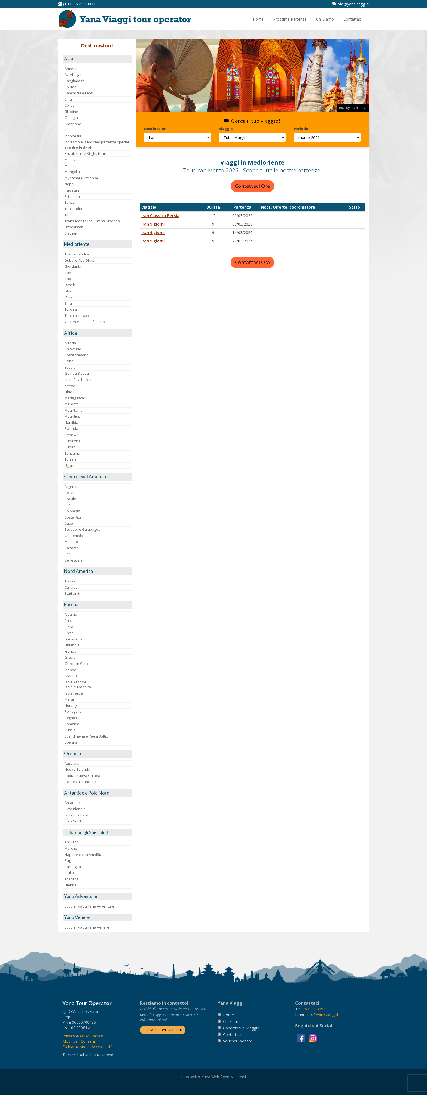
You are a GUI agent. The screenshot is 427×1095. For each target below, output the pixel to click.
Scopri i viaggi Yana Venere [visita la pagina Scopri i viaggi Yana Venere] (87, 927)
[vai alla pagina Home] (127, 19)
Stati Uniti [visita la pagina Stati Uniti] (72, 593)
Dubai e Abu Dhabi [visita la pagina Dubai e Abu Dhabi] (80, 260)
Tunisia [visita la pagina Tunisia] (71, 459)
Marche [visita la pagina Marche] (71, 848)
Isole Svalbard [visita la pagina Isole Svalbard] (76, 815)
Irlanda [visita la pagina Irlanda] (70, 669)
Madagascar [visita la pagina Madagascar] (75, 398)
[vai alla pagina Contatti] (352, 19)
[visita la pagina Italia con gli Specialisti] (97, 833)
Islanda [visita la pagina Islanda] (71, 675)
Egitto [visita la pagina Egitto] (69, 361)
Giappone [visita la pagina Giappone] (73, 123)
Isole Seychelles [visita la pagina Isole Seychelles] (78, 379)
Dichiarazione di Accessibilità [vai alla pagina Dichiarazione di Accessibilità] (87, 1046)
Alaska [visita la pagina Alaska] (70, 581)
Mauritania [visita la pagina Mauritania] (74, 410)
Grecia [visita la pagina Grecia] (70, 657)
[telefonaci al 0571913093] (76, 4)
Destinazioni (156, 128)
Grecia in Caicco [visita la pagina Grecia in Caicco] (78, 663)
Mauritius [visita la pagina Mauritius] (72, 416)
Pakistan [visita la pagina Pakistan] (72, 190)
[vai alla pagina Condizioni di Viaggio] (241, 1028)
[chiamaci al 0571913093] (314, 1008)
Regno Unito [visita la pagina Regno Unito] (75, 717)
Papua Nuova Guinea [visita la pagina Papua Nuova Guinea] (82, 775)
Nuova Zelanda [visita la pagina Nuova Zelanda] (77, 769)
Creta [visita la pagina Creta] (69, 632)
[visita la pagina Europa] (97, 605)
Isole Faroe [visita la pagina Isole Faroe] (74, 693)
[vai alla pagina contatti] (232, 1034)
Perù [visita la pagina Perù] (68, 553)
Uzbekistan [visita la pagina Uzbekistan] (74, 226)
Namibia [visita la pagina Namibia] (71, 422)
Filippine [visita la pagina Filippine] (71, 111)
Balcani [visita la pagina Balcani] (71, 620)
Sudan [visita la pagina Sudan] (70, 447)
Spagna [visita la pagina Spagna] (71, 742)
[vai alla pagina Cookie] (91, 1035)
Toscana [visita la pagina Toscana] (72, 879)
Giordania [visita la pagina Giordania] (73, 266)
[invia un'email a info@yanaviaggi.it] (322, 1014)
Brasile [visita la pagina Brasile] (70, 498)
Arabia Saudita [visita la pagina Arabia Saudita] (77, 254)
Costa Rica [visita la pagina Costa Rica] (73, 517)
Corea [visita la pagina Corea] (70, 105)
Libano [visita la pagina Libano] (70, 291)
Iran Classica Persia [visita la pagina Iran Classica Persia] (160, 215)
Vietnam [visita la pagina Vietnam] (71, 233)
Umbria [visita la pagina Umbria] (71, 885)
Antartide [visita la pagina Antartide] (72, 802)
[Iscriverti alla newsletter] (162, 1030)
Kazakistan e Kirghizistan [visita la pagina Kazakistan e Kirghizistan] (85, 153)
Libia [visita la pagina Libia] (68, 391)
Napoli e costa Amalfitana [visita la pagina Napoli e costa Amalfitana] (86, 854)
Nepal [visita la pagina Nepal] (69, 183)
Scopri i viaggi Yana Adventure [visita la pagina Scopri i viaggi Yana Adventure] (89, 906)
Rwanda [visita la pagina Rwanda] (71, 428)
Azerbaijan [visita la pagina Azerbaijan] (74, 74)
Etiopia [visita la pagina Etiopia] (70, 367)
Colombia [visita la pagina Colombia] (72, 510)
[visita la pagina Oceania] (97, 754)
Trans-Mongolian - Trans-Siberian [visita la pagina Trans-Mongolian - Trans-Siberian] (92, 220)
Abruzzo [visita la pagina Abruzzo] (71, 842)
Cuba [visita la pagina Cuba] (69, 523)
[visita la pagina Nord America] (97, 571)
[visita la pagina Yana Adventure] (97, 896)
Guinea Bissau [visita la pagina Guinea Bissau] (77, 373)
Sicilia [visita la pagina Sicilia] (69, 872)
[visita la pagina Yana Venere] (97, 917)
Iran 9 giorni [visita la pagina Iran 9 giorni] (153, 224)
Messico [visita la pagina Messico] (71, 541)
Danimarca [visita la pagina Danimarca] (74, 639)
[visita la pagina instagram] (313, 1038)
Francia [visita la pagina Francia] (71, 651)
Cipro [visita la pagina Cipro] (69, 626)
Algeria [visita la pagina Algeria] (70, 342)
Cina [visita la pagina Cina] (68, 99)
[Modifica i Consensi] (79, 1041)
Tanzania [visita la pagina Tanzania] (72, 453)
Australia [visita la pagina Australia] (72, 763)
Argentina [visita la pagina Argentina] (73, 486)
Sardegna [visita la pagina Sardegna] (73, 866)
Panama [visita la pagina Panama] (71, 547)
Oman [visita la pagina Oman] (70, 297)
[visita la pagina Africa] (97, 333)
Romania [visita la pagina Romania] (72, 723)
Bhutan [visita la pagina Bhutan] (71, 86)
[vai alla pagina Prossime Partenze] (289, 19)
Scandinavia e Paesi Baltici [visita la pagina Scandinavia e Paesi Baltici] (86, 736)
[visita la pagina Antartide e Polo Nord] (97, 793)
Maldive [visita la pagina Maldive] (71, 159)
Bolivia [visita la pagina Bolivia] (70, 492)
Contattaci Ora (252, 186)
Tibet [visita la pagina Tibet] (69, 214)
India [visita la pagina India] (69, 129)
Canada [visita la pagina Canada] (71, 587)
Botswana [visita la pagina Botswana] (73, 348)
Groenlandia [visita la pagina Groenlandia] (75, 808)
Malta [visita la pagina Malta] (69, 699)
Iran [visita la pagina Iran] (68, 272)
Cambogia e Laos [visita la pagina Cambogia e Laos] (79, 93)
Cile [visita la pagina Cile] (68, 504)
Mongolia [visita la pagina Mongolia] (72, 171)
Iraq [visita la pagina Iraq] (68, 278)
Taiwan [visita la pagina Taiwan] (71, 202)
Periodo (301, 128)
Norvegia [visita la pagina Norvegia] (72, 705)
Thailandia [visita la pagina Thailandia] (73, 208)
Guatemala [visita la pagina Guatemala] (74, 535)
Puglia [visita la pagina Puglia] (70, 860)
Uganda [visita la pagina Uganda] (71, 465)
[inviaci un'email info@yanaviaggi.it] (350, 4)
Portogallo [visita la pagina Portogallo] (73, 711)
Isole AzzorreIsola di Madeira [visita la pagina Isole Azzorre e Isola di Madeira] (78, 685)
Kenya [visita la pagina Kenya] (70, 385)
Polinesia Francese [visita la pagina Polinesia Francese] (80, 781)
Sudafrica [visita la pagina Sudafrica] (73, 441)
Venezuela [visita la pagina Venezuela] (74, 560)
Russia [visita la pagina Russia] (70, 729)
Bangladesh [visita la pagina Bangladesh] (74, 80)
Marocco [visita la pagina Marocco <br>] (72, 404)
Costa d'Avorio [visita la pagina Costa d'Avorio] (77, 355)
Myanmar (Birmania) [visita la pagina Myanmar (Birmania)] (81, 177)
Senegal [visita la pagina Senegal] (71, 434)
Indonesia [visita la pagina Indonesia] (73, 136)
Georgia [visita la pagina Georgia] (71, 117)
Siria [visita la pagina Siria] (68, 303)
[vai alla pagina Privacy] (68, 1035)
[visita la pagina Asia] (97, 59)
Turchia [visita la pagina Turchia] (71, 309)
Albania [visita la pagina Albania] (71, 614)
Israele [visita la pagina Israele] (70, 284)
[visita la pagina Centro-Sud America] (97, 477)
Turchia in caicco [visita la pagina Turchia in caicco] (78, 315)
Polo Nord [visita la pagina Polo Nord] (73, 821)
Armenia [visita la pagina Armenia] (71, 68)
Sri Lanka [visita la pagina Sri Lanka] (72, 196)
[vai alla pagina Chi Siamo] (325, 19)
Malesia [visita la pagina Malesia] (71, 165)
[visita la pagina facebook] (301, 1038)
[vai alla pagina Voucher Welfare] (237, 1041)
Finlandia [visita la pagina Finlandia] (72, 645)
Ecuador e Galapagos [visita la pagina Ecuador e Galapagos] (82, 529)
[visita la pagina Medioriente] (97, 244)
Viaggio (226, 128)
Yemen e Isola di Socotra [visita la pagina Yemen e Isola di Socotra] (85, 321)
